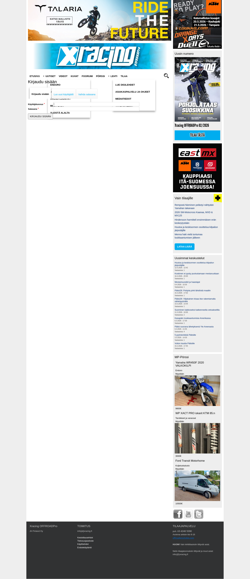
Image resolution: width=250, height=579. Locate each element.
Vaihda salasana (86, 94)
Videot (63, 76)
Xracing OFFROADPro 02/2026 (192, 125)
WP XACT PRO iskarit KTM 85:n (195, 413)
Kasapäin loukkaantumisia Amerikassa (193, 318)
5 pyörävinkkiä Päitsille (185, 335)
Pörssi (100, 76)
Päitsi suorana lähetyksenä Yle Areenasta (194, 326)
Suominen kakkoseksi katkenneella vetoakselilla (197, 310)
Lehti (114, 76)
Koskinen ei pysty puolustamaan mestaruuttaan (197, 273)
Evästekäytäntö (84, 547)
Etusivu (35, 76)
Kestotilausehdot (85, 537)
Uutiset (50, 76)
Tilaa (124, 76)
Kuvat (74, 76)
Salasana (32, 109)
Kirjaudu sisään (40, 94)
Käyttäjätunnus (35, 104)
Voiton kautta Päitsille (185, 343)
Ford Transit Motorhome (190, 460)
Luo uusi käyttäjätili (64, 94)
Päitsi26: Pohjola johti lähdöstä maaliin (193, 290)
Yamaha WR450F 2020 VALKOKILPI (189, 364)
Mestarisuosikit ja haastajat (187, 282)
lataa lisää (184, 246)
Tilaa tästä (197, 135)
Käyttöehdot (83, 544)
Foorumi (87, 76)
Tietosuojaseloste (85, 541)
